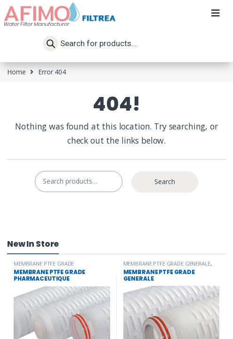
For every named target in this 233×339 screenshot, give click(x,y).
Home (16, 71)
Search (164, 181)
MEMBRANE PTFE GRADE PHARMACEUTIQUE (44, 266)
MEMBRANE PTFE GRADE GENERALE (166, 263)
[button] (215, 17)
